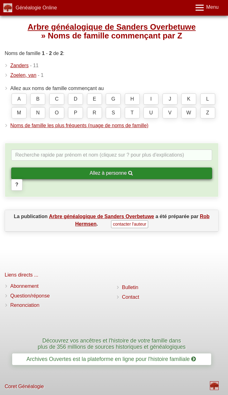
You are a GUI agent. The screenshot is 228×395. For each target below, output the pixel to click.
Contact (130, 297)
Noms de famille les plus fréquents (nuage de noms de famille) (79, 125)
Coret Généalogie (24, 386)
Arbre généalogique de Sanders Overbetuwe (111, 26)
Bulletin (130, 287)
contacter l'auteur (129, 224)
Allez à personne (111, 173)
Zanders (19, 65)
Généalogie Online (36, 7)
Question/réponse (30, 295)
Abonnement (24, 286)
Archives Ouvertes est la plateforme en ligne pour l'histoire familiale (111, 359)
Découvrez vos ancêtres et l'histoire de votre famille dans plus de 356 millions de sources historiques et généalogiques (112, 344)
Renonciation (24, 305)
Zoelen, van (23, 75)
